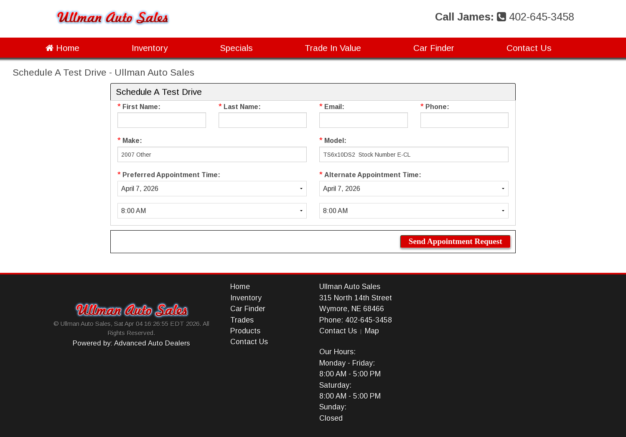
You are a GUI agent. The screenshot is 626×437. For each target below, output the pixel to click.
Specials (236, 48)
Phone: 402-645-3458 (355, 320)
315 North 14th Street (355, 298)
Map (372, 331)
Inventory (150, 48)
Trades (242, 320)
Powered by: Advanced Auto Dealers (131, 343)
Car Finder (433, 48)
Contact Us (529, 48)
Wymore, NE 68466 (351, 309)
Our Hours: (337, 352)
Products (245, 331)
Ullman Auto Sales (349, 286)
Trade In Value (333, 48)
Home (62, 48)
